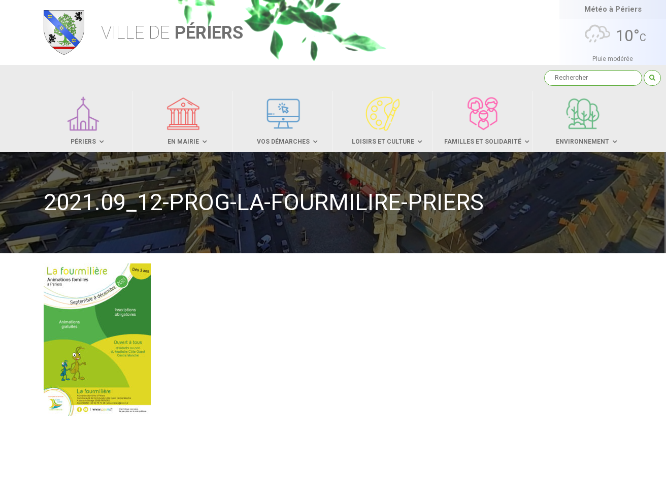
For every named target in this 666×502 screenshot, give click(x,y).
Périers (172, 32)
